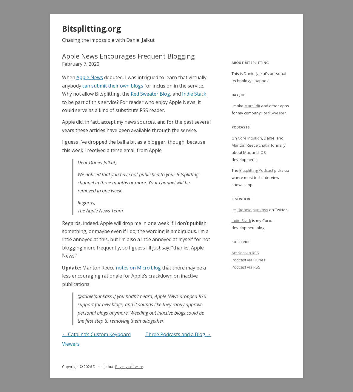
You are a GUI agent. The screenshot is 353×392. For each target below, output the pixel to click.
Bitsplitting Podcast (256, 170)
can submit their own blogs (112, 85)
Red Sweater (274, 113)
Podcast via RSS (246, 267)
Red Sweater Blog (150, 94)
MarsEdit (252, 105)
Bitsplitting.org (91, 28)
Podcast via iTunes (249, 260)
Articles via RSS (245, 252)
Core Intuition (250, 138)
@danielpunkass (253, 209)
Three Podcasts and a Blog (178, 334)
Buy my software (129, 366)
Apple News (89, 77)
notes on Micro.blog (138, 267)
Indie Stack (194, 94)
